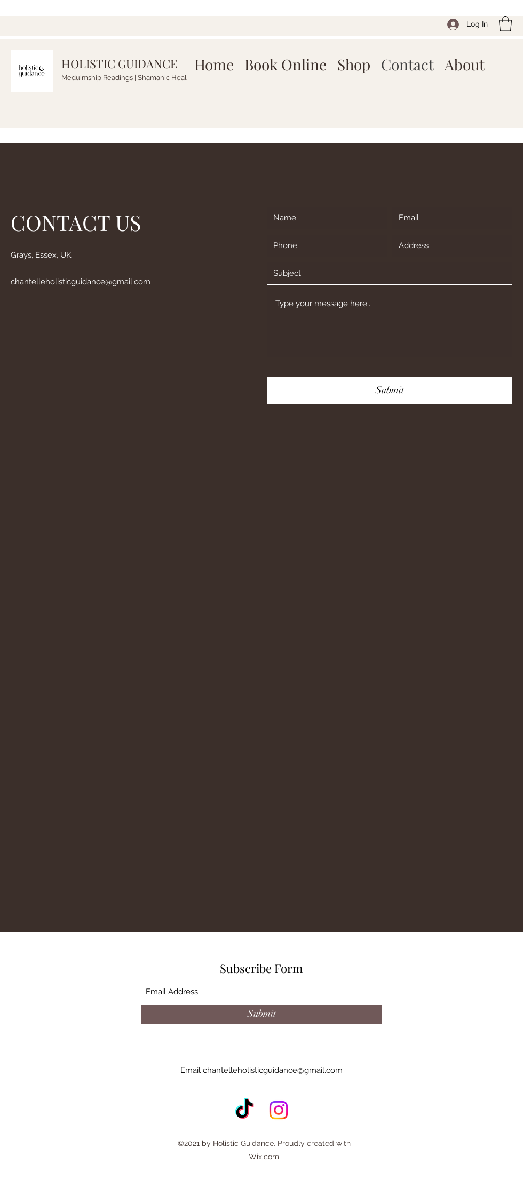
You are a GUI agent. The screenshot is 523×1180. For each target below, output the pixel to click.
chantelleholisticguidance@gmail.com (80, 281)
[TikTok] (244, 1110)
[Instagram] (278, 1110)
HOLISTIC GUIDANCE (119, 63)
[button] (505, 23)
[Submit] (389, 390)
